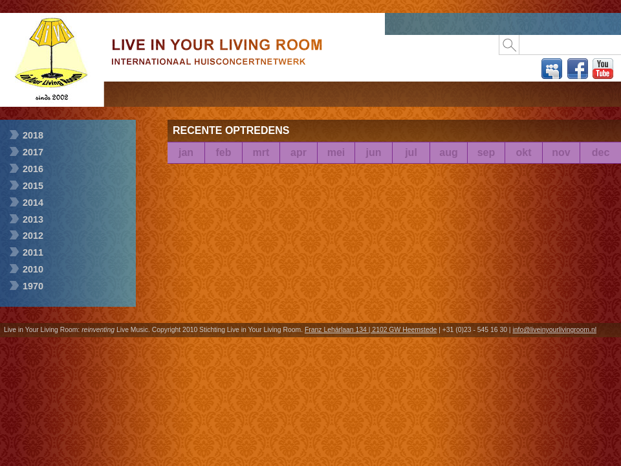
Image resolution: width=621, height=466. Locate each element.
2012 (33, 235)
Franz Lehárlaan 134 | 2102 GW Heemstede (371, 329)
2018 (33, 135)
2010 (33, 269)
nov (561, 152)
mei (336, 152)
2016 (33, 169)
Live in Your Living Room (51, 102)
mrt (261, 152)
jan (186, 152)
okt (524, 152)
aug (448, 152)
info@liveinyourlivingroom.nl (554, 329)
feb (224, 152)
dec (601, 152)
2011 (33, 252)
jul (411, 152)
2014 (33, 202)
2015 (33, 186)
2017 (33, 152)
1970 (33, 286)
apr (298, 152)
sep (486, 152)
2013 (33, 219)
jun (374, 152)
